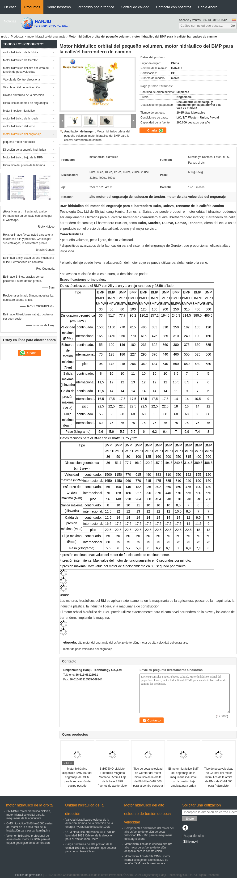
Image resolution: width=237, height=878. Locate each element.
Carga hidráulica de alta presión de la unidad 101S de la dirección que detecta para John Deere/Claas (90, 848)
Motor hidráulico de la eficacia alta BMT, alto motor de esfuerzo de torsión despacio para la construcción (149, 847)
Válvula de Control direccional (22, 79)
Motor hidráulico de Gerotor (20, 60)
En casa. (10, 7)
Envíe (190, 818)
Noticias (10, 21)
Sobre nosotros (59, 7)
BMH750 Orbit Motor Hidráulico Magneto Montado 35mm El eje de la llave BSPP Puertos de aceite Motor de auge (112, 779)
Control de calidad (135, 7)
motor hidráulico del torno (19, 126)
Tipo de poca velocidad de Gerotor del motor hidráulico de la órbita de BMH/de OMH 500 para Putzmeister (218, 777)
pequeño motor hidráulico (19, 142)
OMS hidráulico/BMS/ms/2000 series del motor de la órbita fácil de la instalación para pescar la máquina (29, 827)
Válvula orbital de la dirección (21, 87)
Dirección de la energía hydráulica (24, 149)
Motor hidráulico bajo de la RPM (23, 157)
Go (232, 25)
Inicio (3, 36)
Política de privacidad (28, 875)
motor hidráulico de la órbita (20, 52)
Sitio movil (190, 841)
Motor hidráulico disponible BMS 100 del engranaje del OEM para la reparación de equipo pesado (77, 777)
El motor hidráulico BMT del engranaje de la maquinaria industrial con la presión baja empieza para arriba (183, 777)
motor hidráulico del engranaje (46, 36)
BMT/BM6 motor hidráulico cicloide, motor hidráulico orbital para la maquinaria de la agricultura (28, 815)
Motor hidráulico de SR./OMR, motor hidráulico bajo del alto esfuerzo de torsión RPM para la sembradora (147, 860)
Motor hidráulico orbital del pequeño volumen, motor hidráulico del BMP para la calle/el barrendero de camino (97, 136)
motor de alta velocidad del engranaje (163, 642)
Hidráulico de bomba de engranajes (25, 103)
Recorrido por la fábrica (95, 7)
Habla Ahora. (208, 7)
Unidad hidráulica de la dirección (23, 95)
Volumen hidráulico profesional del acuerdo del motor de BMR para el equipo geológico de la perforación (28, 839)
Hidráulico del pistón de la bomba (24, 165)
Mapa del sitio (194, 836)
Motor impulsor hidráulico (19, 110)
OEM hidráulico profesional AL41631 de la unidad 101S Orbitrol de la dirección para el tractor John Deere (90, 835)
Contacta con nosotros (173, 7)
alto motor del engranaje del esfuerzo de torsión (108, 642)
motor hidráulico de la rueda (20, 118)
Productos (32, 7)
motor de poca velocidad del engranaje (87, 649)
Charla (155, 130)
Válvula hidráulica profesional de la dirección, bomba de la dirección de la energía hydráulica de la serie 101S (89, 823)
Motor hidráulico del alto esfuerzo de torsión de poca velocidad (26, 69)
